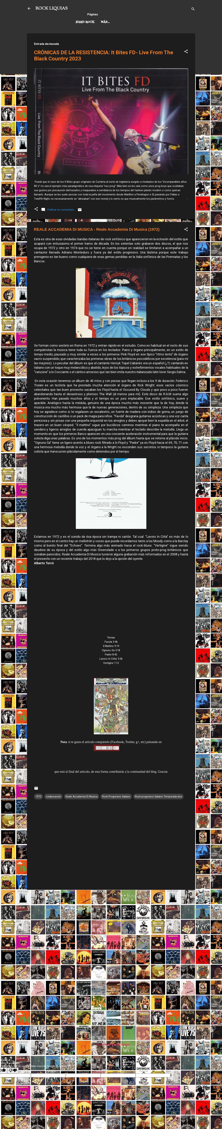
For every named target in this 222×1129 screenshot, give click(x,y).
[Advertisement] (111, 917)
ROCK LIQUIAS (51, 8)
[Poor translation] (13, 1070)
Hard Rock (85, 22)
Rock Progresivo (116, 22)
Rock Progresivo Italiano (116, 796)
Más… (141, 22)
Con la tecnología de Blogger (111, 1044)
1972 (38, 796)
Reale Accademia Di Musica (82, 796)
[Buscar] (193, 9)
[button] (186, 52)
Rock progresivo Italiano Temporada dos (158, 796)
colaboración (53, 796)
